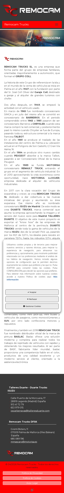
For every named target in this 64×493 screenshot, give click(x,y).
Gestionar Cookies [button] (32, 306)
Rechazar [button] (32, 299)
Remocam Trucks (16, 24)
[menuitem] (32, 473)
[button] (32, 10)
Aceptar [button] (32, 292)
